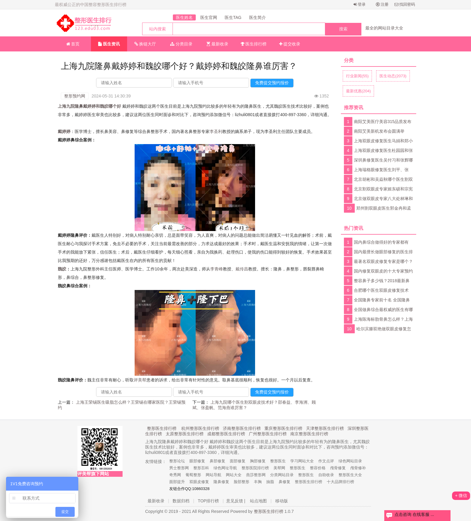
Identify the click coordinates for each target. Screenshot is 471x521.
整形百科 (201, 468)
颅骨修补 (358, 468)
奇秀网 (175, 475)
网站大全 (234, 475)
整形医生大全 (350, 475)
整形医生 (278, 461)
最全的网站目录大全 (384, 28)
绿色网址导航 (225, 468)
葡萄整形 (193, 475)
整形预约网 (74, 96)
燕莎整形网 (256, 475)
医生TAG (233, 17)
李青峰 (216, 269)
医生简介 (257, 17)
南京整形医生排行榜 (309, 433)
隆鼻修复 (221, 481)
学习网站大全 (302, 461)
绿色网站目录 (350, 461)
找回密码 (405, 4)
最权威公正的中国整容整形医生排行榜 (90, 4)
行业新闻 (357, 76)
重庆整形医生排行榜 (283, 428)
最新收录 (217, 44)
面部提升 (177, 481)
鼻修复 (284, 481)
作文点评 (326, 461)
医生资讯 (109, 44)
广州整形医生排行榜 (268, 433)
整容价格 (318, 468)
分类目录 (181, 44)
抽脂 (270, 481)
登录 (360, 4)
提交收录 (290, 44)
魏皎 (62, 269)
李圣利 (216, 131)
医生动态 (393, 76)
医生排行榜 (254, 44)
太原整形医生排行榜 (185, 433)
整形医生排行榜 (161, 428)
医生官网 (208, 17)
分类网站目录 (282, 475)
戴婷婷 (64, 131)
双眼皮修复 (199, 481)
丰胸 (258, 481)
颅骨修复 (338, 468)
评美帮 (140, 380)
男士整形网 (179, 468)
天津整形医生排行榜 (325, 428)
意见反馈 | (235, 500)
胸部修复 (258, 461)
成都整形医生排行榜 (226, 433)
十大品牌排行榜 (340, 481)
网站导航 (213, 475)
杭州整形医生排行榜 (200, 428)
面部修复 (237, 461)
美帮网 (279, 468)
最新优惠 (358, 91)
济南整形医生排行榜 (242, 428)
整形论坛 (177, 461)
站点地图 (258, 500)
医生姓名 (184, 17)
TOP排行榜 (208, 500)
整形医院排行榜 (255, 468)
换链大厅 (145, 44)
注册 (382, 4)
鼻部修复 (217, 461)
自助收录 (326, 475)
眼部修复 (197, 461)
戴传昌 (242, 269)
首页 (73, 44)
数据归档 (181, 500)
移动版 (281, 500)
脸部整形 (241, 481)
